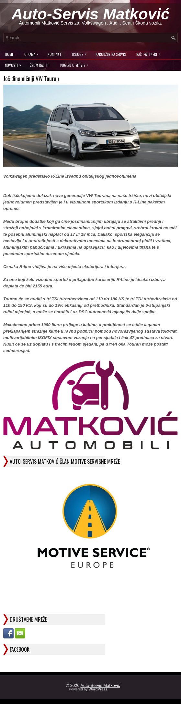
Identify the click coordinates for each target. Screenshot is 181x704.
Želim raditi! (40, 65)
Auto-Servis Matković (90, 14)
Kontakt (54, 54)
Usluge (81, 53)
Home (9, 54)
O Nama (33, 53)
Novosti (14, 64)
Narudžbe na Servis (111, 54)
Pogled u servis (76, 64)
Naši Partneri (150, 53)
